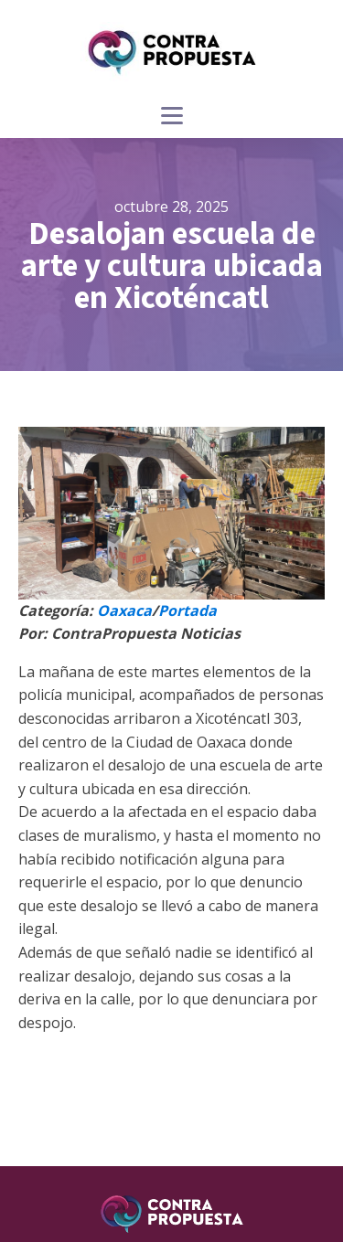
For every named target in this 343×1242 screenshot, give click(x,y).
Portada (187, 610)
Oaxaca (124, 610)
